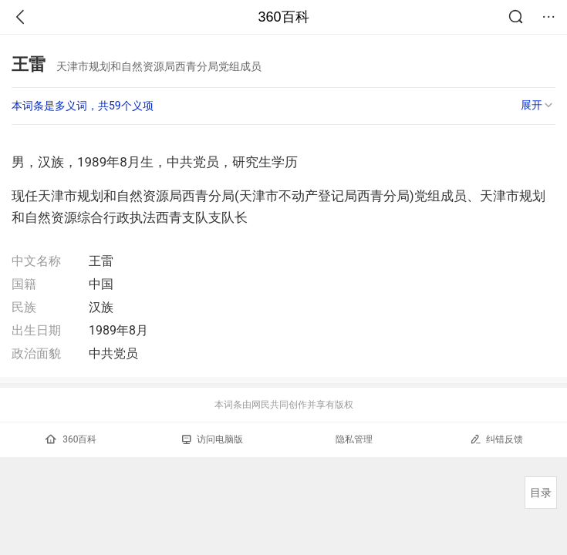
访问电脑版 (212, 439)
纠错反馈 (496, 439)
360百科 (283, 17)
